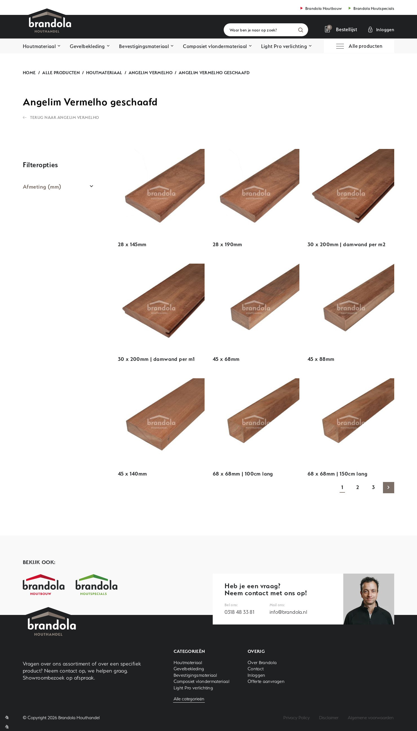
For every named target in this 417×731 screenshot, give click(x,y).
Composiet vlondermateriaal (215, 46)
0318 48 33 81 (239, 612)
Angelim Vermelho (150, 72)
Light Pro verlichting (284, 46)
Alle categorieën (189, 698)
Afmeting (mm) (42, 186)
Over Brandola (262, 662)
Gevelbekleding (87, 46)
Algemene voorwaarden (371, 717)
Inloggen (256, 675)
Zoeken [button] (300, 30)
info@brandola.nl (288, 612)
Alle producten (61, 72)
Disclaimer (328, 717)
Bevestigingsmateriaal (144, 46)
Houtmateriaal (39, 46)
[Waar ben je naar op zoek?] (266, 29)
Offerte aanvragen (266, 681)
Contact (256, 668)
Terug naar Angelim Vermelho (64, 117)
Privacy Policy (296, 717)
